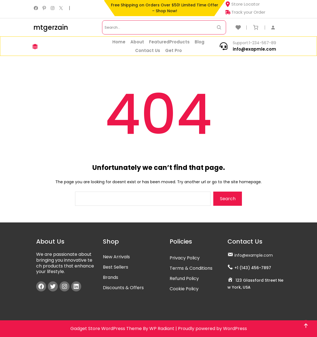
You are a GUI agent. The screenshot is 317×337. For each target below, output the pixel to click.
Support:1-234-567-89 (254, 43)
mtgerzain (50, 27)
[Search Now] (219, 27)
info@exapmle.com (254, 49)
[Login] (276, 27)
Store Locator (242, 4)
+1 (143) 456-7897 (252, 268)
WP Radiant (161, 328)
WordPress (235, 328)
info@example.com (253, 255)
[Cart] (255, 27)
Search (228, 198)
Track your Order (245, 12)
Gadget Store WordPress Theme (106, 328)
